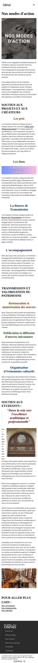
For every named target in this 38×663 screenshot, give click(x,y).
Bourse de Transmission (12, 218)
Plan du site (9, 631)
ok (24, 661)
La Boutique (9, 647)
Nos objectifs (7, 611)
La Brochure (9, 651)
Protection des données (12, 643)
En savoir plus (18, 661)
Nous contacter (10, 639)
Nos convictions (8, 606)
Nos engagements (9, 608)
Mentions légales (10, 635)
